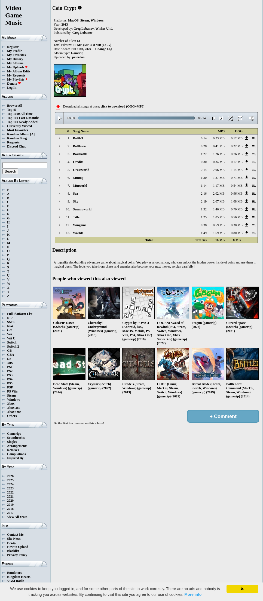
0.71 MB (237, 178)
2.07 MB (219, 201)
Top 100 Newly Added (22, 122)
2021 (10, 496)
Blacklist (13, 551)
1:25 (204, 217)
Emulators (14, 573)
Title (76, 217)
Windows (13, 399)
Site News (14, 539)
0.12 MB (237, 138)
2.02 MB (219, 193)
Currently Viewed (19, 126)
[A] (32, 134)
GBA (10, 355)
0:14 (204, 138)
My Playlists (17, 79)
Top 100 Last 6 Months (23, 118)
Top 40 (12, 110)
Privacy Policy (17, 555)
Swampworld (82, 209)
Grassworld (81, 170)
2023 (10, 488)
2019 (10, 505)
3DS (10, 363)
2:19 (204, 201)
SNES (11, 322)
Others (12, 416)
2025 (10, 480)
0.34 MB (219, 162)
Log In (11, 88)
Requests (13, 142)
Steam (11, 395)
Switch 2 (13, 346)
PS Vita (12, 391)
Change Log (103, 49)
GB (9, 350)
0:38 (204, 225)
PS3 (10, 375)
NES (10, 318)
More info (192, 594)
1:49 (204, 233)
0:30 (204, 162)
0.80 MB (237, 233)
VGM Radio (15, 581)
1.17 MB (219, 186)
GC (9, 330)
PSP (10, 387)
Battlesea (79, 146)
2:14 (204, 170)
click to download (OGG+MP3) (123, 106)
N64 (10, 326)
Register (13, 47)
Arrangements (17, 446)
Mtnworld (80, 186)
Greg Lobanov (84, 28)
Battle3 (78, 138)
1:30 (204, 178)
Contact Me (15, 534)
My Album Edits (18, 71)
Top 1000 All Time (19, 114)
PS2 (10, 371)
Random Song (17, 138)
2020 (10, 500)
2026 (10, 476)
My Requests (16, 75)
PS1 (10, 367)
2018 (10, 509)
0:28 (204, 146)
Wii (9, 334)
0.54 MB (237, 186)
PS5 (10, 383)
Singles (12, 442)
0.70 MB (237, 209)
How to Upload (17, 547)
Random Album (18, 134)
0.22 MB (237, 146)
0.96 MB (237, 193)
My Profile (14, 51)
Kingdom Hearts (18, 577)
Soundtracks (16, 438)
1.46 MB (219, 209)
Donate (14, 83)
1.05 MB (219, 217)
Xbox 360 (13, 408)
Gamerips (14, 434)
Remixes (13, 450)
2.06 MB (219, 170)
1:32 (204, 209)
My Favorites (16, 55)
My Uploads (17, 67)
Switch (12, 342)
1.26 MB (219, 154)
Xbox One (14, 412)
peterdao (78, 57)
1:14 (204, 186)
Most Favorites (17, 130)
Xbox (10, 404)
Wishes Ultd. (104, 28)
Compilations (16, 454)
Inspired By (15, 458)
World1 (78, 233)
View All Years (17, 517)
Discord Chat (16, 146)
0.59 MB (219, 225)
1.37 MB (219, 178)
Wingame (79, 225)
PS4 (10, 379)
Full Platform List (19, 314)
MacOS (73, 20)
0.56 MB (237, 217)
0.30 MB (237, 225)
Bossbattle (80, 154)
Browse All (14, 106)
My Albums (15, 63)
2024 (10, 484)
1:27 (204, 154)
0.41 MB (219, 146)
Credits (78, 162)
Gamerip (77, 53)
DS (9, 359)
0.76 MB (237, 154)
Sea (75, 193)
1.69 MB (219, 233)
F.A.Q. (11, 543)
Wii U (11, 338)
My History (15, 59)
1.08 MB (237, 201)
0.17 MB (237, 162)
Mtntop (78, 178)
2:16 (204, 193)
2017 (10, 513)
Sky (75, 201)
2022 (10, 492)
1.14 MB (237, 170)
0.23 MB (219, 138)
